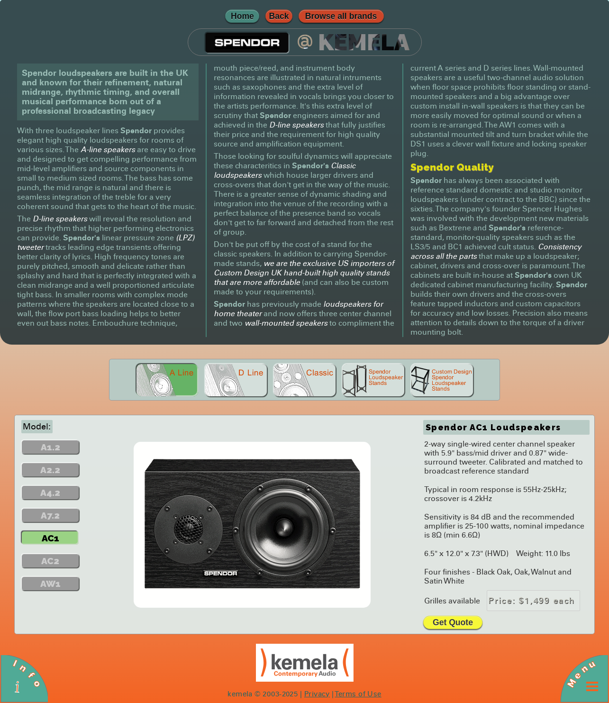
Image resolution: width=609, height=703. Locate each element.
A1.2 (50, 447)
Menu (580, 673)
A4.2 (50, 492)
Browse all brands (341, 16)
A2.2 (50, 470)
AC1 (50, 538)
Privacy (317, 694)
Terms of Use (358, 694)
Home (242, 16)
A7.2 (50, 515)
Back (279, 16)
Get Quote (453, 622)
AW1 (50, 583)
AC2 (50, 561)
